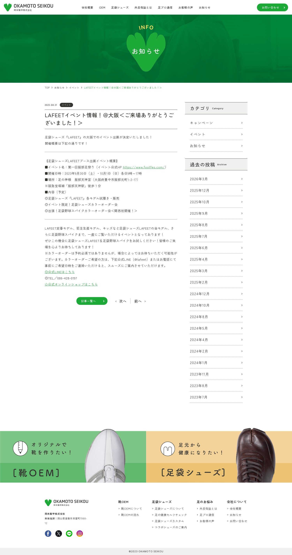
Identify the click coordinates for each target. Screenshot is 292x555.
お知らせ (205, 7)
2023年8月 (199, 385)
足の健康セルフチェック (171, 515)
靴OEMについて (131, 508)
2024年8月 (199, 316)
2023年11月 (199, 373)
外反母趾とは (143, 7)
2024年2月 (199, 351)
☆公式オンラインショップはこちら (71, 284)
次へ (123, 300)
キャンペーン (201, 122)
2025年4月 (199, 259)
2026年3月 (199, 178)
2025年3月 (199, 270)
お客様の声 (185, 7)
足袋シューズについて (169, 508)
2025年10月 (200, 201)
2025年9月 (199, 213)
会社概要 (87, 7)
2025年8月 (199, 224)
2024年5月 (199, 328)
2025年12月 (200, 190)
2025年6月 (199, 247)
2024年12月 (200, 293)
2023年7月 (199, 396)
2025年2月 (199, 282)
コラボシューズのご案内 (171, 527)
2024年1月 (199, 362)
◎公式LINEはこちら (60, 271)
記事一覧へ (88, 301)
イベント (66, 104)
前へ (138, 300)
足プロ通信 (165, 7)
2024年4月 (199, 339)
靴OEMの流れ (130, 515)
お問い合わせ (270, 7)
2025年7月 (199, 236)
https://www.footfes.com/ (144, 167)
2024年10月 (200, 305)
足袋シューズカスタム (169, 521)
